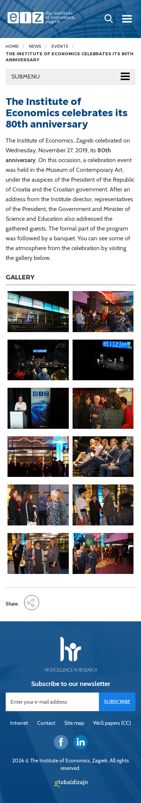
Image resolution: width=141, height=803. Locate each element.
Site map (74, 723)
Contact (46, 723)
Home (12, 46)
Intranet (19, 723)
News (35, 46)
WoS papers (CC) (112, 723)
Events (60, 46)
